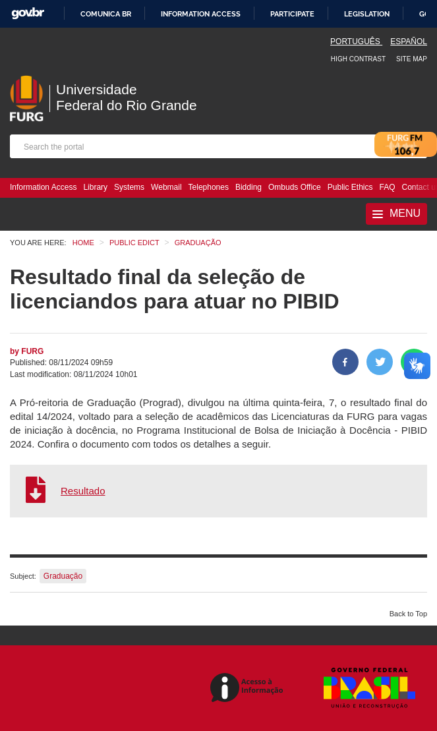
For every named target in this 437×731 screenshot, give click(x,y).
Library (95, 187)
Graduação (63, 576)
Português (356, 41)
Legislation (367, 13)
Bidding (248, 187)
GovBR (27, 13)
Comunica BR (105, 13)
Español (408, 41)
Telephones (209, 187)
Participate (292, 13)
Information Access (43, 187)
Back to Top (408, 614)
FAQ (387, 187)
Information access (201, 13)
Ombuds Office (294, 187)
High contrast (358, 59)
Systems (129, 187)
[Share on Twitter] (379, 362)
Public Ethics (350, 187)
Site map (411, 59)
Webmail (166, 187)
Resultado (83, 490)
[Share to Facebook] (345, 362)
